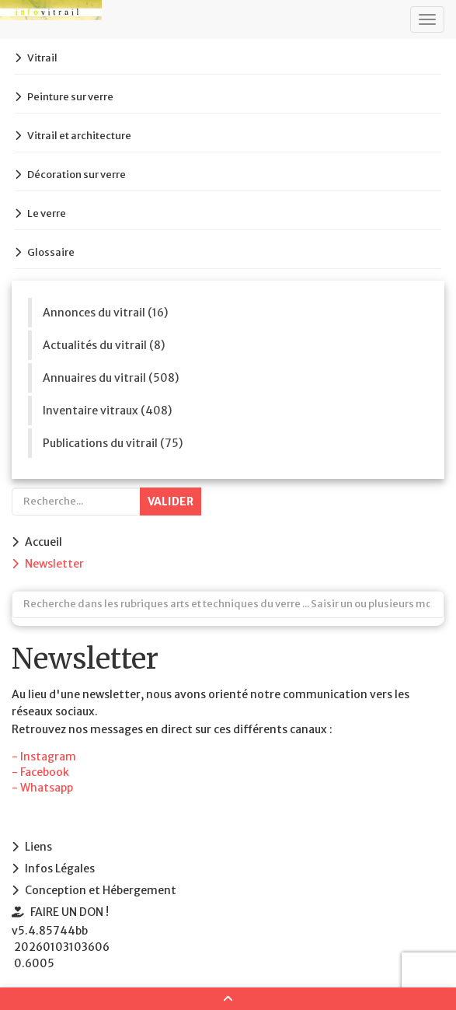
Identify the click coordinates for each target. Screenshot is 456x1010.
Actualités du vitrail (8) (104, 345)
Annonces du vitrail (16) (105, 313)
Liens (38, 847)
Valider (170, 501)
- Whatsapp (42, 788)
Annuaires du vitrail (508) (111, 378)
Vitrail (42, 58)
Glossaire (51, 252)
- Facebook (40, 772)
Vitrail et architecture (79, 135)
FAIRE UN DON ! (69, 912)
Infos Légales (60, 868)
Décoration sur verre (76, 174)
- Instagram (44, 757)
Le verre (46, 213)
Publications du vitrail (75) (113, 443)
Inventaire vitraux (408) (107, 411)
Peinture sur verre (70, 96)
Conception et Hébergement (100, 890)
